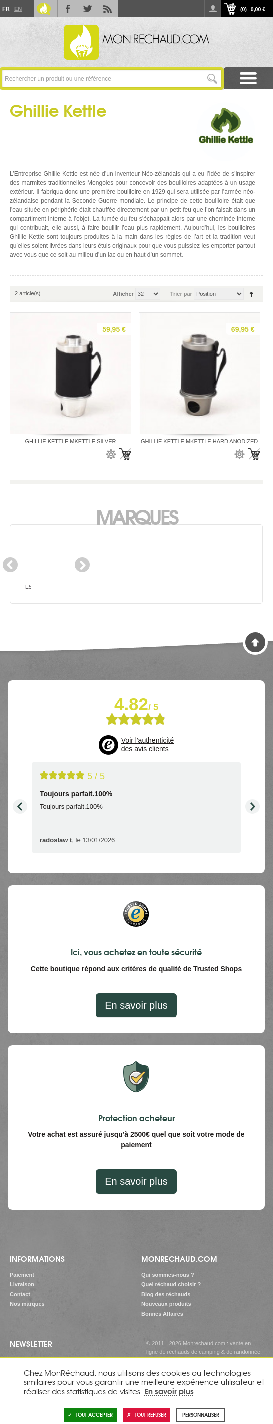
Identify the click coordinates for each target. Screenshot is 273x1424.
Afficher (123, 294)
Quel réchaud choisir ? (171, 1284)
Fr (6, 9)
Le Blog (44, 8)
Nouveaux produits (167, 1304)
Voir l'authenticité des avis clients (148, 744)
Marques (137, 515)
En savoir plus (136, 1005)
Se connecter (213, 8)
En (18, 9)
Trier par (181, 294)
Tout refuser (146, 1414)
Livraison (22, 1284)
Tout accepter (90, 1414)
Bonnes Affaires (163, 1314)
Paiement (22, 1275)
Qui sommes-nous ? (168, 1275)
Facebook (68, 8)
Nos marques (27, 1304)
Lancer (212, 78)
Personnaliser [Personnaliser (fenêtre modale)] (201, 1414)
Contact (20, 1294)
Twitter (88, 8)
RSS (108, 8)
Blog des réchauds (166, 1294)
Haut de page (255, 642)
